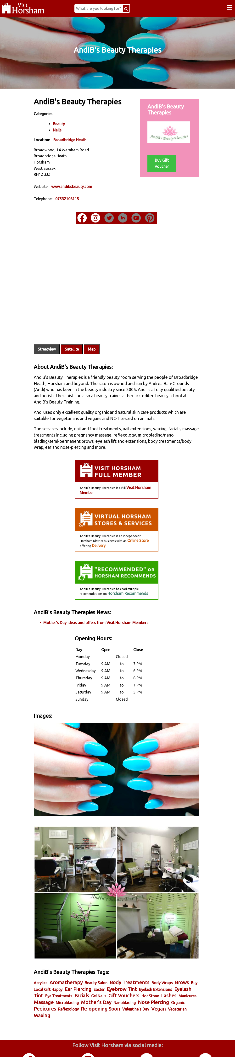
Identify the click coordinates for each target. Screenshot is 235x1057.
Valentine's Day (67, 989)
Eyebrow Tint (151, 962)
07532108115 (73, 198)
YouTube (205, 1047)
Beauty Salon (102, 956)
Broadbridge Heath (76, 139)
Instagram (88, 1047)
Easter (128, 962)
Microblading (130, 976)
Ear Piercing (107, 962)
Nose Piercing (79, 982)
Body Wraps (168, 956)
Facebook (29, 1047)
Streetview (53, 340)
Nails (63, 129)
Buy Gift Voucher (161, 163)
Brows (47, 962)
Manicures (86, 976)
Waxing (128, 989)
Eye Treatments (104, 969)
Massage (107, 975)
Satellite (78, 340)
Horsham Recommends (127, 584)
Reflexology (148, 982)
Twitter (147, 1047)
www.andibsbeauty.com (77, 186)
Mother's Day (159, 975)
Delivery (98, 536)
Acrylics (47, 956)
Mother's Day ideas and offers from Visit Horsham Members (102, 613)
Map (98, 340)
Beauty (65, 123)
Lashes (67, 975)
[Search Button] (130, 8)
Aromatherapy (72, 956)
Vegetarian (108, 989)
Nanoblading (51, 982)
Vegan (90, 989)
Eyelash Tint (75, 969)
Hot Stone (48, 976)
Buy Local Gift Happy (74, 962)
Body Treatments (136, 956)
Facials (127, 969)
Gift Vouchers (169, 969)
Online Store (137, 531)
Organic (104, 982)
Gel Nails (144, 969)
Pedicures (124, 982)
